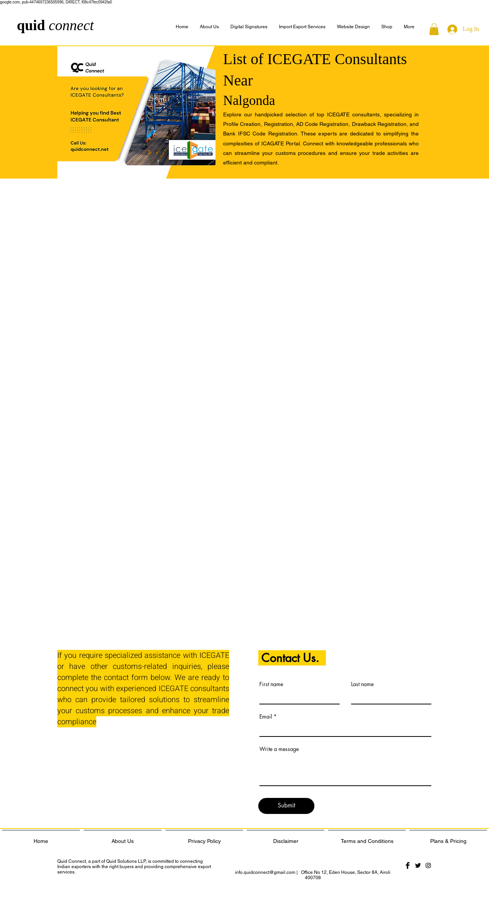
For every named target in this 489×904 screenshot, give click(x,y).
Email (265, 716)
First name (271, 684)
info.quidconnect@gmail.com (265, 872)
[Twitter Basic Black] (418, 865)
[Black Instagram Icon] (428, 865)
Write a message (279, 749)
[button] (409, 27)
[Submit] (286, 806)
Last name (362, 684)
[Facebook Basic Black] (407, 865)
